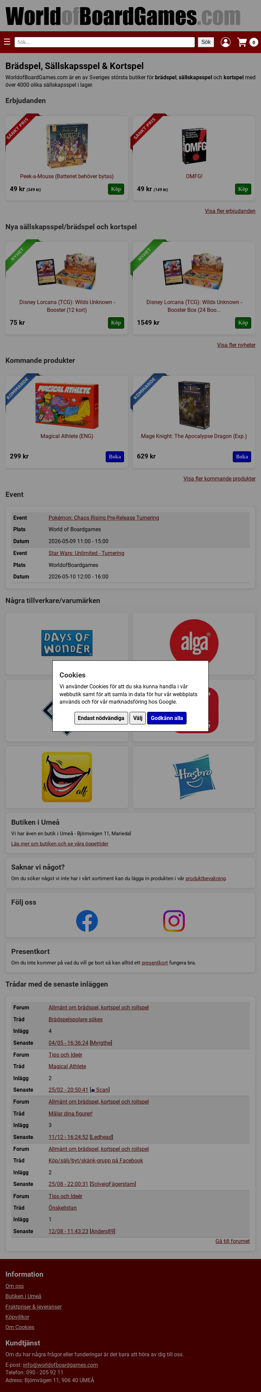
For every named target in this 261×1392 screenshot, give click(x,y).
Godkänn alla (167, 718)
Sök (206, 42)
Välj (137, 718)
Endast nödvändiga (101, 718)
